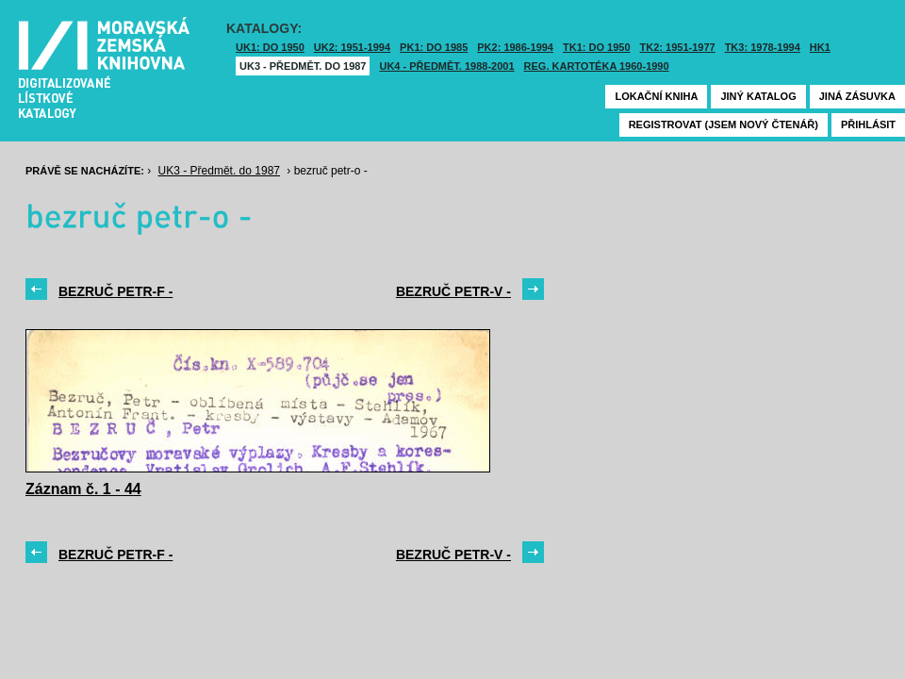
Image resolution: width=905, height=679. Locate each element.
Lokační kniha (656, 96)
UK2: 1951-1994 (352, 47)
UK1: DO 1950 (270, 47)
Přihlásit (868, 124)
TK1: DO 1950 (597, 47)
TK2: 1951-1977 (678, 47)
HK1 (820, 47)
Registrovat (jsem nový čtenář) (723, 124)
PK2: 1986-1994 (515, 47)
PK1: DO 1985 (434, 47)
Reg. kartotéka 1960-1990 (596, 66)
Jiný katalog (758, 96)
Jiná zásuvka (857, 96)
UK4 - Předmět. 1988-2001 (446, 66)
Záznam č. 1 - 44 (83, 489)
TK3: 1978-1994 (762, 47)
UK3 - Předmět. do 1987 (302, 66)
